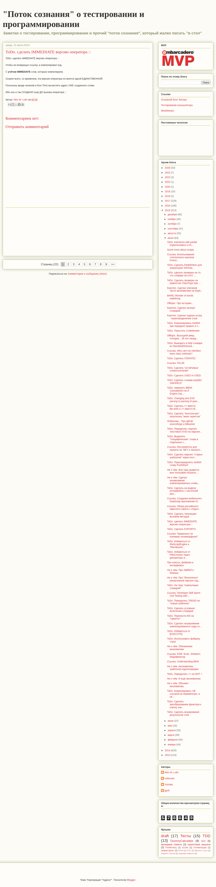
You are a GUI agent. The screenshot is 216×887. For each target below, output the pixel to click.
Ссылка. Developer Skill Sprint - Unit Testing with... (184, 594)
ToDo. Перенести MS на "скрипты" (180, 617)
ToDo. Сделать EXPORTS (181, 529)
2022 (168, 182)
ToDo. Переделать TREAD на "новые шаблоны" (183, 602)
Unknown (170, 778)
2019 (168, 191)
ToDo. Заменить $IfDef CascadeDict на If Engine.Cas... (179, 390)
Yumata (169, 784)
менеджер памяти (171, 844)
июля (171, 238)
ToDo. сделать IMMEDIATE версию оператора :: (182, 523)
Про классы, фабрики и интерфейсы (180, 564)
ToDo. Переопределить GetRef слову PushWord (184, 464)
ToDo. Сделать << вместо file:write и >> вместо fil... (182, 407)
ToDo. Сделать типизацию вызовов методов (181, 515)
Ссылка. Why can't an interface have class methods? (184, 352)
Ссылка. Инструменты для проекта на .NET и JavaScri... (184, 448)
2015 (168, 210)
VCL (189, 850)
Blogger (131, 880)
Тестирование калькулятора (177, 105)
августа (172, 233)
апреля (172, 730)
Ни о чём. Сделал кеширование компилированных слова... (183, 480)
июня (171, 720)
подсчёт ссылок (168, 853)
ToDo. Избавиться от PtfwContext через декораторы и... (178, 554)
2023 (168, 177)
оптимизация (199, 847)
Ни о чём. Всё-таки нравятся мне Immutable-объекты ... (183, 471)
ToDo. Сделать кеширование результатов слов (183, 713)
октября (172, 223)
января (172, 744)
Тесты (185, 836)
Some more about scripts (180, 249)
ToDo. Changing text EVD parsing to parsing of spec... (183, 400)
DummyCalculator (181, 841)
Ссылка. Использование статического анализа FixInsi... (180, 257)
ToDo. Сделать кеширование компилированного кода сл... (184, 625)
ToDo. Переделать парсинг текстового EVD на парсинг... (184, 430)
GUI (203, 841)
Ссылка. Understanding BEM (183, 661)
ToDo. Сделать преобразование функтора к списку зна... (184, 704)
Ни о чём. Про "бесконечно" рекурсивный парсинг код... (183, 579)
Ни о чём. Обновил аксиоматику (178, 685)
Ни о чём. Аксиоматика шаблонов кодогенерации (182, 668)
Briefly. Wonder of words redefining (180, 297)
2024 (168, 172)
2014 (168, 750)
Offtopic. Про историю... (180, 303)
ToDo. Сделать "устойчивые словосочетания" (182, 369)
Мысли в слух (201, 850)
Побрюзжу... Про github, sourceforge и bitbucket (181, 422)
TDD (206, 836)
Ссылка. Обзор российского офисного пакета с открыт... (183, 508)
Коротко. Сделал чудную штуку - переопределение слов (184, 317)
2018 (168, 196)
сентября (173, 228)
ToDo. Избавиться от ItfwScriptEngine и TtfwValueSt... (178, 544)
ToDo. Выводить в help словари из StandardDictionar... (184, 344)
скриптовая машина (198, 844)
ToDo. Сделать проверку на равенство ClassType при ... (184, 282)
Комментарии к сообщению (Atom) (87, 273)
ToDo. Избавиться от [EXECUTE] (178, 632)
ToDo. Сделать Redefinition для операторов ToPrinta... (184, 266)
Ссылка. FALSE (176, 363)
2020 (168, 186)
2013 (168, 755)
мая (170, 725)
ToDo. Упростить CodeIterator (183, 330)
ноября (172, 219)
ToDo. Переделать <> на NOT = (184, 674)
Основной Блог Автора (174, 99)
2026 (168, 167)
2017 (168, 200)
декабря (172, 214)
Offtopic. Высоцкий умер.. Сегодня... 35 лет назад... (182, 337)
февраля (173, 739)
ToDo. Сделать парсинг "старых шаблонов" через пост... (185, 456)
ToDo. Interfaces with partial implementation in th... (182, 243)
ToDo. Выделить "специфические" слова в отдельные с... (182, 439)
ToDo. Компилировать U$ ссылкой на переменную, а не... (183, 694)
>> (113, 264)
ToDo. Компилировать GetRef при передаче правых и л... (183, 324)
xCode (185, 847)
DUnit (180, 850)
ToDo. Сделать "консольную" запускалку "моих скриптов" (184, 415)
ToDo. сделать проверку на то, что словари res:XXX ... (184, 274)
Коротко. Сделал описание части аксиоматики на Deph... (185, 289)
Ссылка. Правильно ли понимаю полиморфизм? (182, 535)
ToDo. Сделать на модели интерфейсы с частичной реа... (182, 491)
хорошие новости (186, 853)
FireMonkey (171, 847)
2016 (168, 205)
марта (171, 735)
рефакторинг (167, 850)
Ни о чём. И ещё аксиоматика (183, 678)
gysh (167, 790)
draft (165, 836)
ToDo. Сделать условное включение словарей (181, 610)
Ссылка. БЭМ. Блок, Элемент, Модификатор (184, 655)
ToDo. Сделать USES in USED (184, 375)
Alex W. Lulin (172, 772)
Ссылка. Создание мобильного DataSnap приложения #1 (184, 500)
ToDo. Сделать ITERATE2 (181, 358)
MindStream (167, 110)
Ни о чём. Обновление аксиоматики (179, 648)
